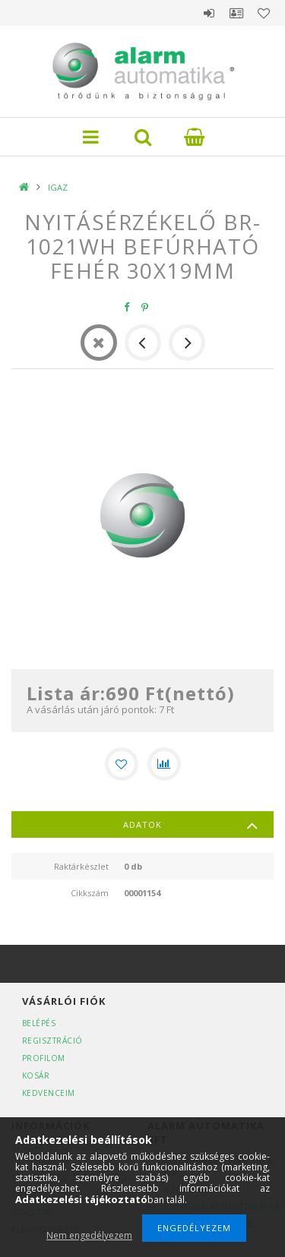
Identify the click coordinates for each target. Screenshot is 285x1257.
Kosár (36, 1075)
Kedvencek (263, 13)
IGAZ (58, 187)
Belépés (209, 13)
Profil (236, 13)
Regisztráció (52, 1040)
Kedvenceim (48, 1093)
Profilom (43, 1058)
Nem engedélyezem (89, 1235)
